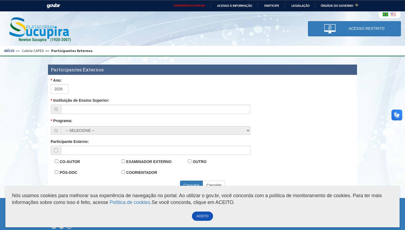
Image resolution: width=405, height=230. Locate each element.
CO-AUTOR (70, 161)
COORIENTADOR (141, 172)
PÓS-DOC (68, 172)
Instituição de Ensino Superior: (81, 100)
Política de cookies (130, 202)
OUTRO (200, 161)
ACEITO (202, 216)
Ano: (57, 80)
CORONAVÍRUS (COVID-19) (189, 5)
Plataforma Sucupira (40, 30)
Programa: (62, 121)
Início (9, 50)
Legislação (300, 6)
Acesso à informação (234, 6)
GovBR (53, 5)
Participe (271, 6)
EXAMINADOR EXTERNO (149, 161)
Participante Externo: (70, 141)
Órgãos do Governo (337, 6)
